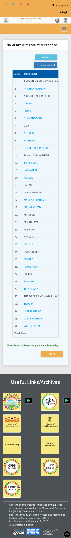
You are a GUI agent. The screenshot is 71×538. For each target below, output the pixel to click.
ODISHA (28, 244)
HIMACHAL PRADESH (36, 148)
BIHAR (27, 111)
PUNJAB (28, 259)
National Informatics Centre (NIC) (30, 518)
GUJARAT (29, 133)
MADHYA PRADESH (35, 200)
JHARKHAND (31, 162)
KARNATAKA (31, 170)
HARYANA (29, 140)
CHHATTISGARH (33, 118)
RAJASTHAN (31, 266)
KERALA (28, 177)
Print (46, 57)
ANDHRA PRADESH (35, 88)
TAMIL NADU (31, 281)
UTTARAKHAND (32, 311)
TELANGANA (31, 289)
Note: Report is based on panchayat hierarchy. (32, 345)
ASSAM (28, 103)
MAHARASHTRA (33, 207)
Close (52, 353)
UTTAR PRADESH (33, 318)
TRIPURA (28, 303)
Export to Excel (45, 65)
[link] (32, 20)
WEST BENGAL (32, 326)
